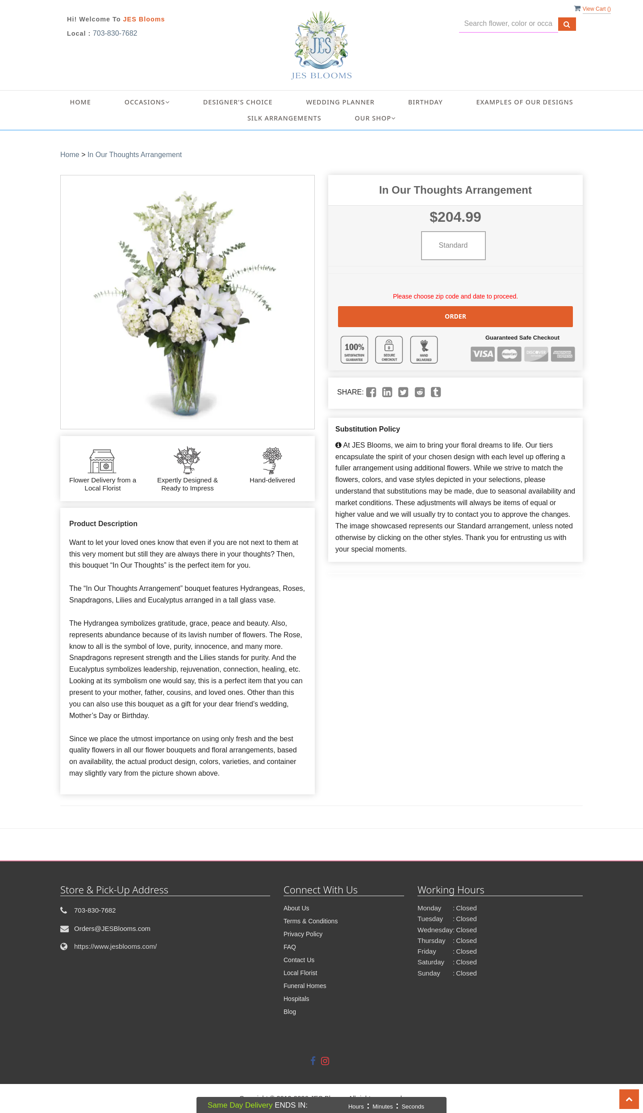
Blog (290, 1011)
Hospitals (296, 998)
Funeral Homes (305, 985)
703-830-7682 (115, 33)
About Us (296, 908)
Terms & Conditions (311, 921)
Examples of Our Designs (524, 102)
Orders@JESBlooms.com (112, 928)
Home (80, 102)
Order (455, 316)
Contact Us (299, 959)
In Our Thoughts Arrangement (135, 154)
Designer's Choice (238, 102)
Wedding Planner (340, 102)
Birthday (425, 102)
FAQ (290, 947)
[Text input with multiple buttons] (509, 24)
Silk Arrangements (284, 118)
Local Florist (300, 972)
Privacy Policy (303, 934)
